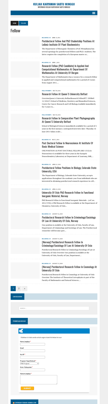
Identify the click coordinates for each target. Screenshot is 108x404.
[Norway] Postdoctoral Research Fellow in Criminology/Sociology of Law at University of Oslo (67, 243)
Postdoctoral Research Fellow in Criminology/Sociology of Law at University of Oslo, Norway (69, 219)
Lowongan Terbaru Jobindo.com (25, 402)
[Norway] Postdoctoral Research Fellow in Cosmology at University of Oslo (69, 268)
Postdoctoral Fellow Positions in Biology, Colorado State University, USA (69, 169)
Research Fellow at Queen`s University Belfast (64, 94)
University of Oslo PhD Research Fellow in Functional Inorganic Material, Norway (68, 194)
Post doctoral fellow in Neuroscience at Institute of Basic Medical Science (67, 144)
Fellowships (46, 90)
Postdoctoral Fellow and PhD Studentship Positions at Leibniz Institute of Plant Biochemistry (68, 42)
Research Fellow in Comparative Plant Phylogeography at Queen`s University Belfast (68, 120)
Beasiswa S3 (46, 37)
